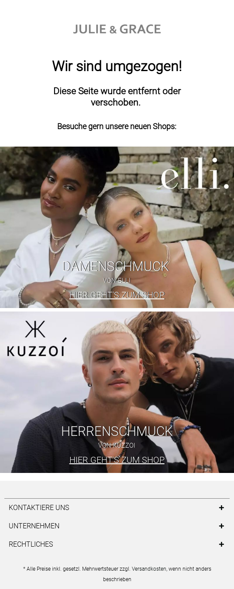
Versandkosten (149, 569)
